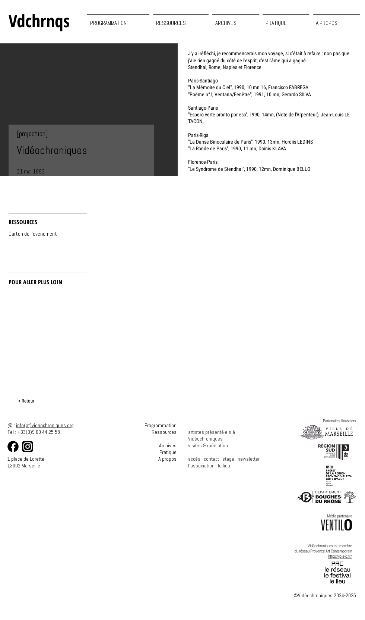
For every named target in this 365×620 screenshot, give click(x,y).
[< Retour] (26, 401)
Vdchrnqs (39, 20)
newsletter (249, 458)
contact (211, 458)
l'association (201, 465)
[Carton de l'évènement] (33, 234)
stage (228, 458)
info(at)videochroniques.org (45, 425)
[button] (180, 19)
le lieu (224, 465)
